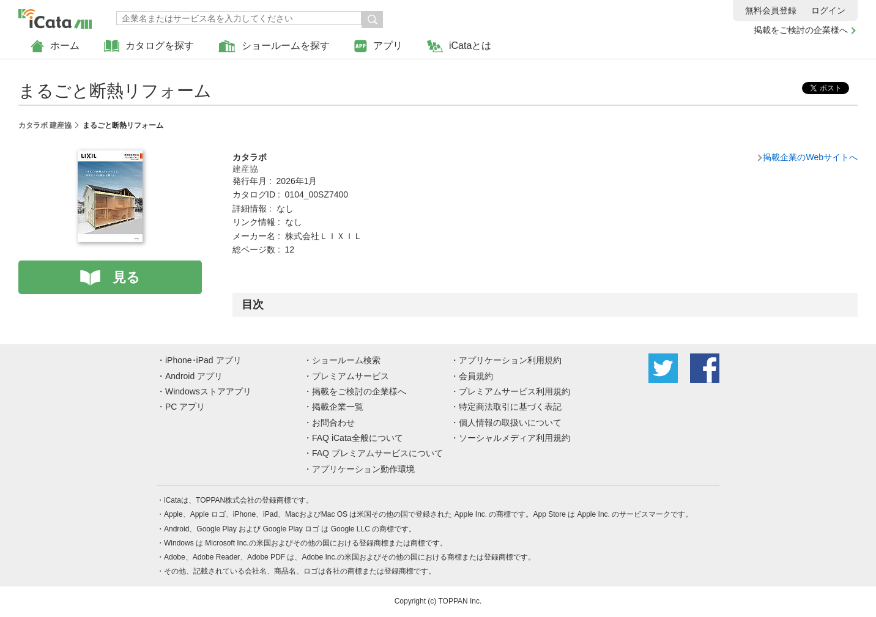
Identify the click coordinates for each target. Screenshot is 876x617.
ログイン (828, 10)
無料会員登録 (770, 10)
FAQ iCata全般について (357, 438)
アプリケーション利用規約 (510, 360)
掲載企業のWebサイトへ (810, 157)
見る (126, 277)
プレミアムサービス (350, 376)
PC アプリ (185, 407)
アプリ (378, 46)
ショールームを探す (274, 46)
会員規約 (476, 376)
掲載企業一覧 (337, 407)
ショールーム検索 (346, 360)
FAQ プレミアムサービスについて (377, 453)
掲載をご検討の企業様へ (801, 30)
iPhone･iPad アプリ (203, 360)
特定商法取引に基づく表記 (510, 407)
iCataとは (459, 46)
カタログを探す (149, 46)
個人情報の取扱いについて (510, 422)
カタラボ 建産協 (45, 125)
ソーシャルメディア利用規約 (514, 438)
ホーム (55, 46)
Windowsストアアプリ (208, 391)
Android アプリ (194, 376)
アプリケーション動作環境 (363, 469)
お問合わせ (333, 422)
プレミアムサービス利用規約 (514, 391)
